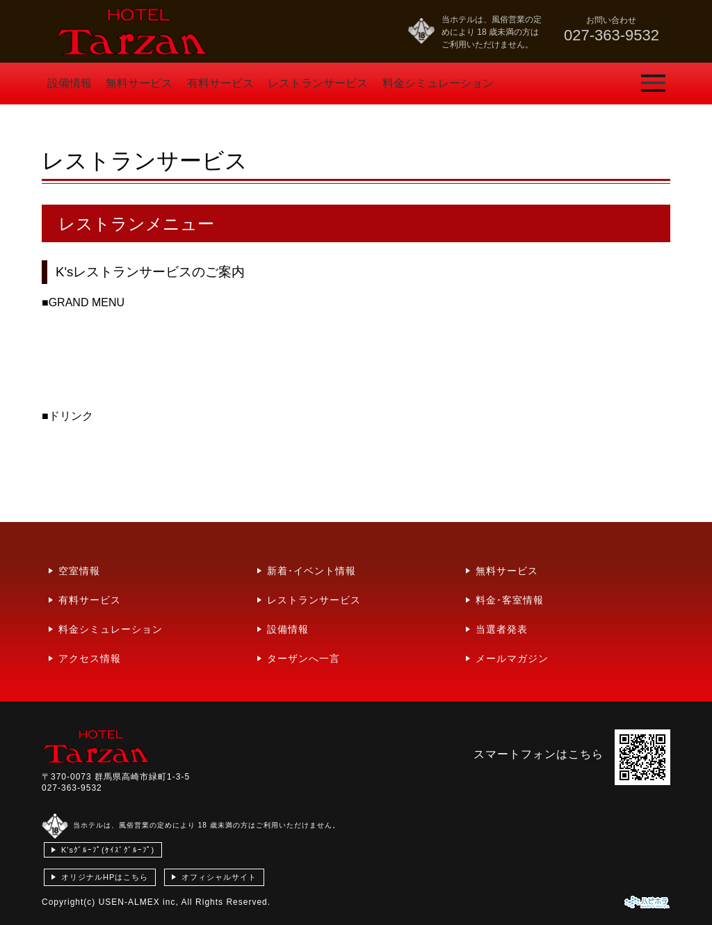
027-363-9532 (72, 788)
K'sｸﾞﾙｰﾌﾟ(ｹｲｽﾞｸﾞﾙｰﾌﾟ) (107, 850)
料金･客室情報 (510, 600)
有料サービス (220, 83)
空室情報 (79, 570)
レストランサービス (318, 83)
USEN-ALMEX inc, (139, 902)
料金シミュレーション (438, 83)
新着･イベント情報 (311, 570)
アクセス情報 (89, 658)
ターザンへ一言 (303, 658)
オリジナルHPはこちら (104, 877)
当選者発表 (502, 629)
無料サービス (139, 83)
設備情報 (69, 83)
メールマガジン (512, 658)
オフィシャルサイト (219, 877)
